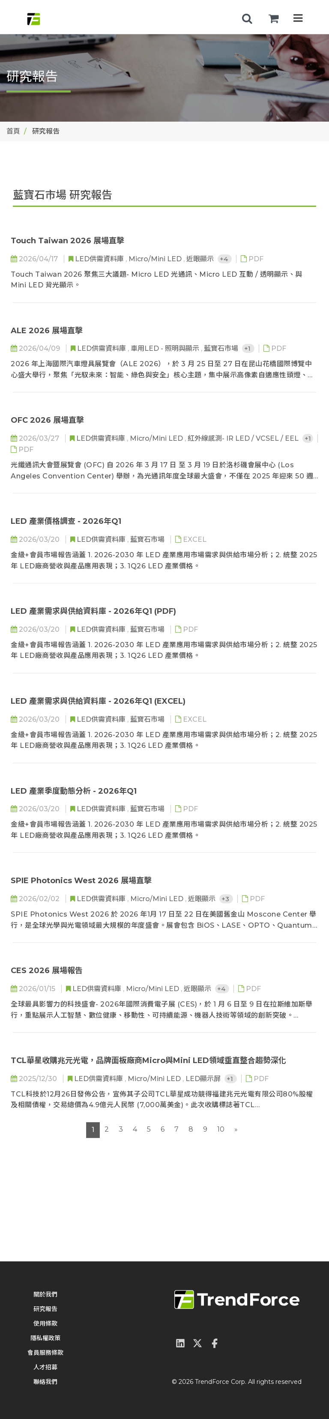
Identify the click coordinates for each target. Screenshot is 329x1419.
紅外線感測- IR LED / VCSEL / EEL (244, 438)
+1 (248, 348)
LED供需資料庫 (100, 259)
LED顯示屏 (203, 1079)
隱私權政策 (45, 1338)
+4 (225, 259)
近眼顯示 (200, 259)
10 (220, 1129)
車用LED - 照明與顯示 (166, 348)
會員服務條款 (45, 1352)
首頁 (13, 131)
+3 (226, 899)
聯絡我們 (45, 1382)
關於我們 (45, 1294)
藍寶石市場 (222, 348)
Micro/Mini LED (156, 259)
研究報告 (45, 1309)
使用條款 (45, 1323)
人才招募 (45, 1367)
